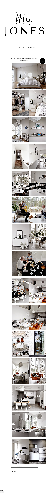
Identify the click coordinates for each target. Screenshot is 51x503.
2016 (40, 67)
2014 (40, 100)
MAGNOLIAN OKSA (43, 93)
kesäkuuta (42, 72)
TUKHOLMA (42, 79)
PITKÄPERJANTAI (42, 94)
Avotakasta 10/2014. (20, 58)
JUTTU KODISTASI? (23, 47)
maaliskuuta (42, 97)
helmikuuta (42, 98)
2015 (40, 68)
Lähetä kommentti (14, 471)
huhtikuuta (42, 74)
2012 (40, 102)
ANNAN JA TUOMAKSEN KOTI (44, 86)
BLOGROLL (34, 47)
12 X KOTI (27, 47)
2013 (40, 101)
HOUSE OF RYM (42, 87)
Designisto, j (33, 58)
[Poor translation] (3, 492)
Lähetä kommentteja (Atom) (15, 475)
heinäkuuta (42, 71)
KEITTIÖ (41, 81)
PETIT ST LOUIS (42, 90)
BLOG (16, 47)
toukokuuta (42, 73)
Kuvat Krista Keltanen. (27, 60)
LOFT (41, 75)
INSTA (41, 80)
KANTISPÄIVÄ (42, 88)
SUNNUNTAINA (42, 83)
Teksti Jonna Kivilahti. (22, 60)
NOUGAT (42, 96)
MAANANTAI (42, 82)
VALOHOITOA (42, 89)
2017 (40, 66)
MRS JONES (19, 47)
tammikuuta (42, 99)
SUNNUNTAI (42, 78)
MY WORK (31, 47)
